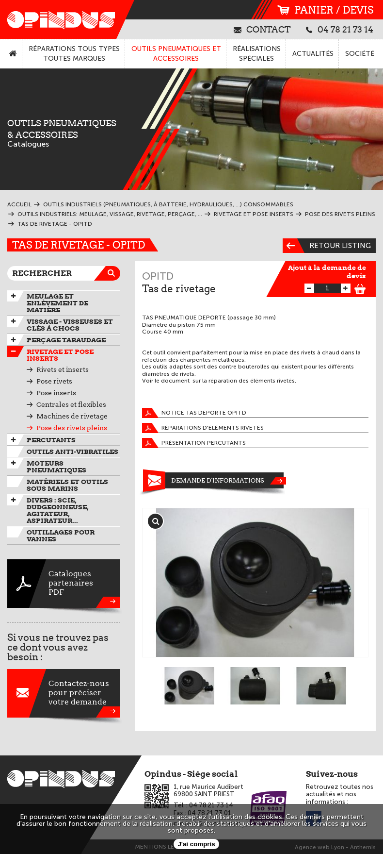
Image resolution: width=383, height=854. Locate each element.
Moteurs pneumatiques (56, 466)
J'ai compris (196, 844)
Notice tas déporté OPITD (194, 413)
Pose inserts (56, 393)
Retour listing (327, 245)
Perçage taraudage (66, 340)
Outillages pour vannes (61, 535)
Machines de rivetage (72, 416)
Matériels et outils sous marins (67, 485)
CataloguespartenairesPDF (63, 583)
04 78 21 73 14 (339, 29)
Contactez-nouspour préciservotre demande (63, 693)
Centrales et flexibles (71, 404)
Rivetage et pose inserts (60, 355)
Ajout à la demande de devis (327, 272)
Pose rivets (54, 381)
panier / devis (325, 10)
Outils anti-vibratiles (72, 451)
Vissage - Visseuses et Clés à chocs (70, 325)
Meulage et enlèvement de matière (57, 303)
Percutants (51, 440)
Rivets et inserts (62, 369)
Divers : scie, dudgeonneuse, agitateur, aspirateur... (58, 510)
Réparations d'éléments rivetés (203, 428)
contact (262, 29)
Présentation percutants (194, 443)
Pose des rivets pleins (71, 428)
